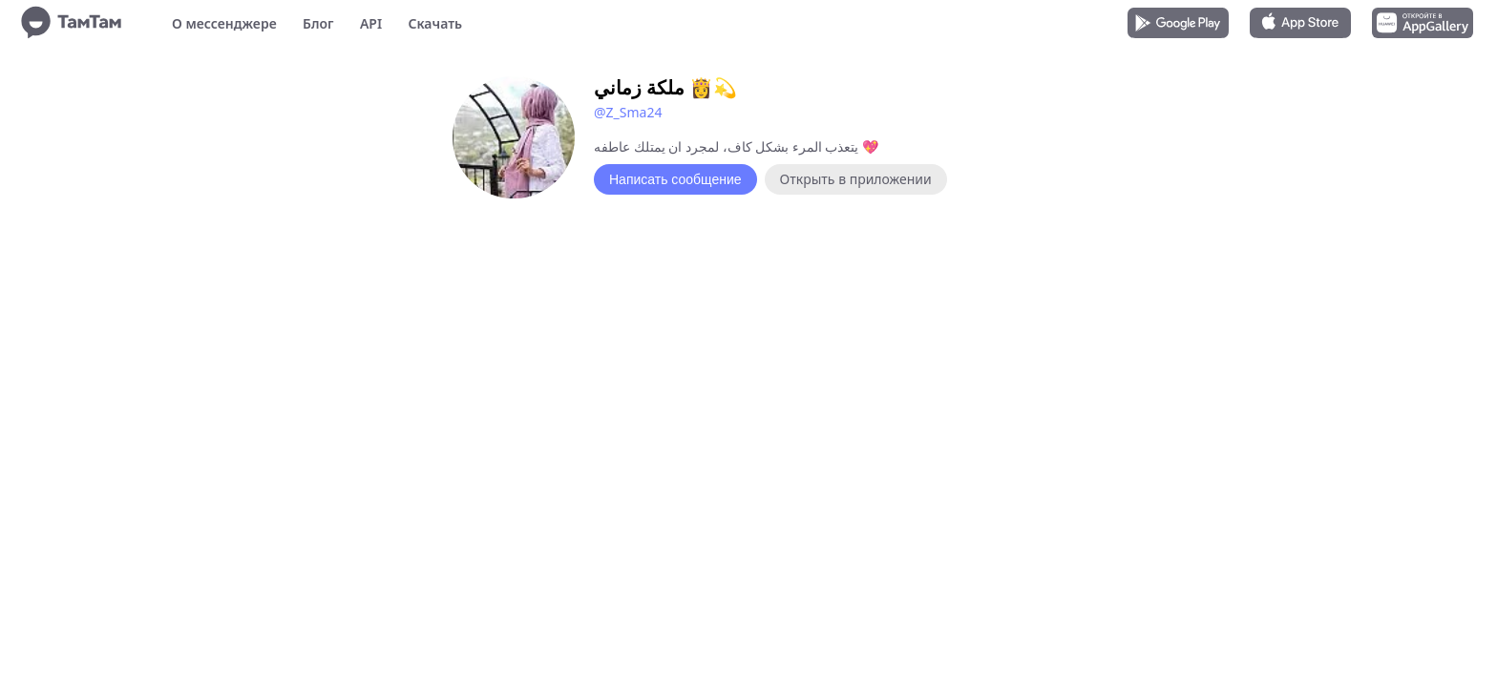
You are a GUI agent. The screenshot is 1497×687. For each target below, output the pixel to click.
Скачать (435, 23)
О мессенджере (224, 23)
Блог (318, 23)
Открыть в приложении (856, 179)
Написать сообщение (675, 179)
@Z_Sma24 (628, 112)
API (371, 23)
